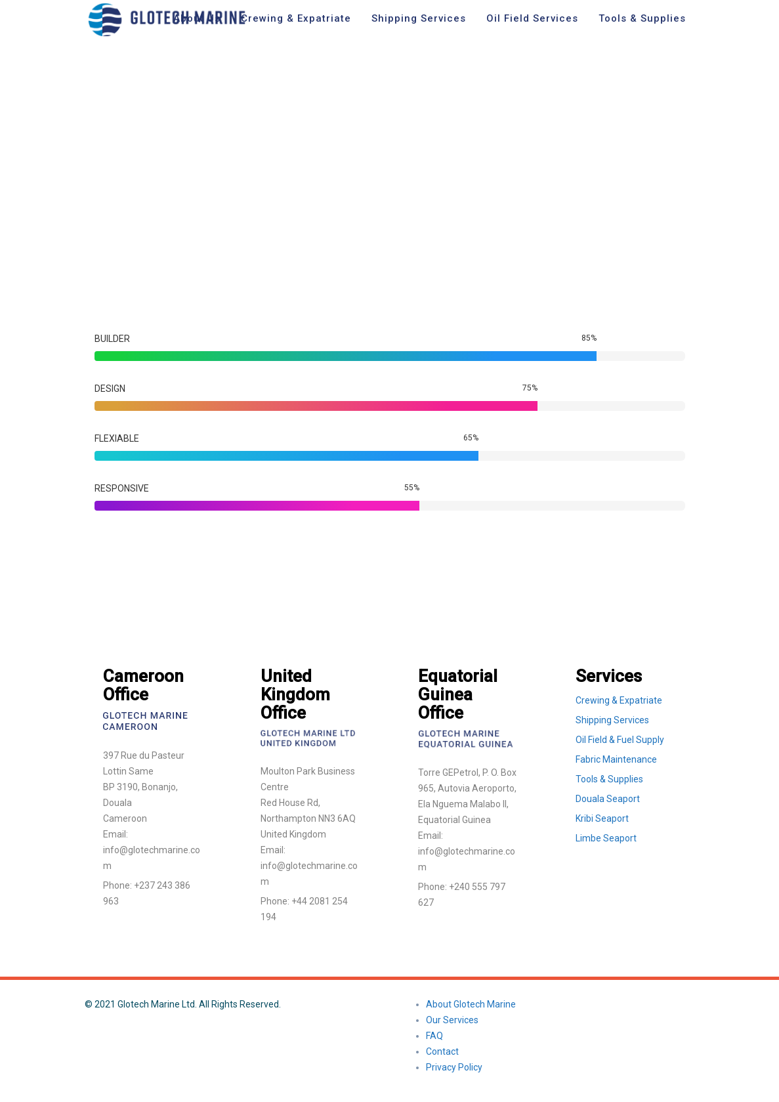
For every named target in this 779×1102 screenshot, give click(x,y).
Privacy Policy (454, 1067)
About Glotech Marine (471, 1004)
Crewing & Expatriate (296, 18)
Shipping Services (418, 18)
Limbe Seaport (606, 838)
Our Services (452, 1020)
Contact (442, 1051)
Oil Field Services (532, 18)
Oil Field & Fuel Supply (620, 739)
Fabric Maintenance (616, 759)
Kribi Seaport (602, 818)
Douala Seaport (608, 799)
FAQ (434, 1035)
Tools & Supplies (642, 18)
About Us (197, 18)
